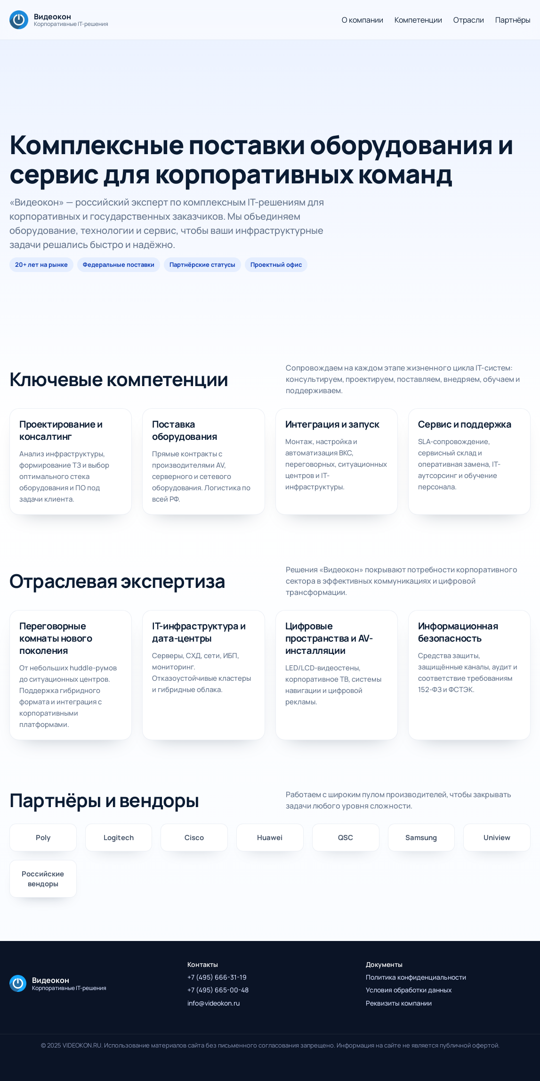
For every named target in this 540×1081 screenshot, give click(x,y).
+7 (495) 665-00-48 (218, 989)
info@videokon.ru (213, 1002)
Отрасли (468, 20)
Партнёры (513, 20)
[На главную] (58, 19)
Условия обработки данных (409, 989)
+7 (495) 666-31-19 (217, 977)
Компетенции (418, 20)
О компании (362, 20)
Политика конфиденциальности (416, 977)
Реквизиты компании (399, 1002)
